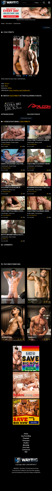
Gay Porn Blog (26, 436)
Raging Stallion (7, 168)
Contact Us (26, 450)
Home (2, 23)
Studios (26, 443)
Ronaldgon (7, 337)
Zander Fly (32, 337)
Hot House (32, 168)
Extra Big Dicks (33, 144)
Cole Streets (17, 23)
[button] (37, 2)
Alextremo (32, 300)
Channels (26, 438)
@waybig (26, 445)
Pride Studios (6, 144)
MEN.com (5, 238)
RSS (26, 452)
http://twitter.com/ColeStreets (19, 90)
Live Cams (26, 447)
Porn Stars (9, 23)
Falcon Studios (33, 191)
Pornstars (26, 440)
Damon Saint (7, 300)
